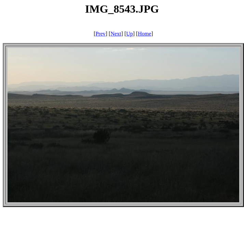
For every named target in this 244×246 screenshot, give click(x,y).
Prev (100, 34)
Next (115, 34)
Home (144, 34)
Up (129, 34)
